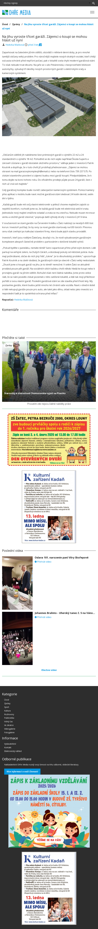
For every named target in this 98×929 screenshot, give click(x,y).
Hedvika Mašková (15, 44)
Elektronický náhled (13, 751)
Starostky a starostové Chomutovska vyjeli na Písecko (35, 393)
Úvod (5, 24)
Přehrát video (43, 561)
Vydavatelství (10, 743)
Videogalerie (9, 728)
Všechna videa (49, 670)
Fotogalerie (9, 732)
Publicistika (9, 718)
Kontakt (7, 747)
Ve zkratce (9, 725)
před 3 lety (33, 44)
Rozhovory (9, 714)
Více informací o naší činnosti (22, 771)
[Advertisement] (49, 144)
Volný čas (8, 721)
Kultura (7, 710)
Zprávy (16, 24)
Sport (6, 707)
